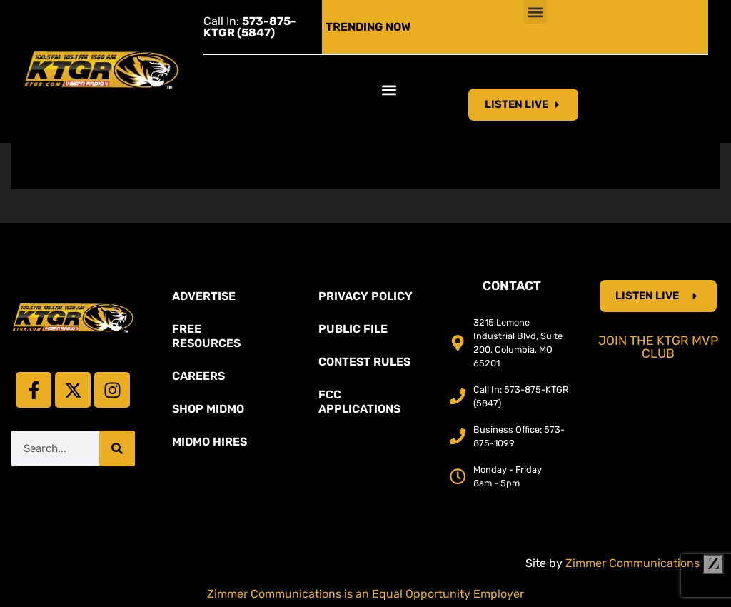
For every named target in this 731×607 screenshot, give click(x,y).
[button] (535, 12)
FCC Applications (359, 402)
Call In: (249, 26)
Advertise (204, 296)
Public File (353, 329)
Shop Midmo (208, 409)
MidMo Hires (209, 441)
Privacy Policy (365, 296)
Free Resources (206, 336)
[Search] (117, 448)
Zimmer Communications (644, 563)
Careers (198, 376)
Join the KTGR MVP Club (658, 347)
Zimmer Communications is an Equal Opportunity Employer (365, 594)
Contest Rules (364, 361)
